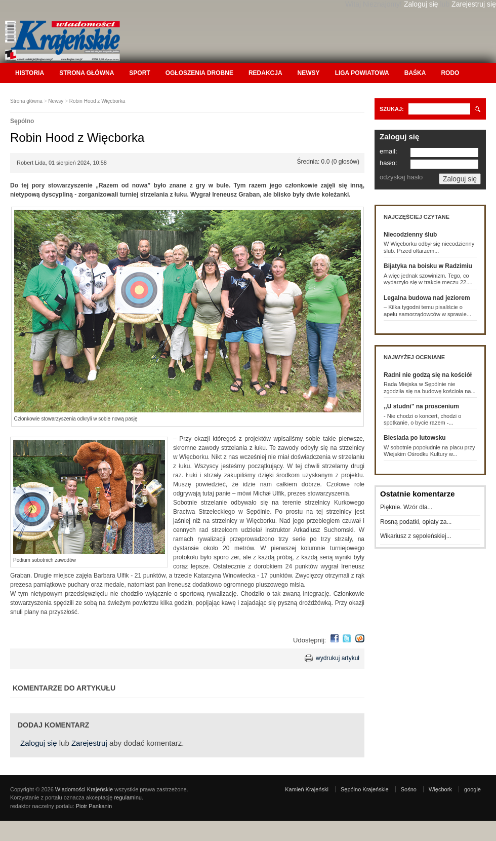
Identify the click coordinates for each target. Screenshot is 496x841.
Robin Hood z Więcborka (97, 101)
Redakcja (265, 73)
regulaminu (127, 797)
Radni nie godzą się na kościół (428, 374)
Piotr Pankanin (94, 806)
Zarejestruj (89, 743)
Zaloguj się (421, 4)
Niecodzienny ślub (410, 234)
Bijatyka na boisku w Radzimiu (428, 266)
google (472, 789)
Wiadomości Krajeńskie (84, 789)
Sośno (409, 789)
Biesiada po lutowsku (415, 437)
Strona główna (86, 73)
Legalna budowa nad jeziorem (427, 297)
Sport (139, 73)
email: (388, 151)
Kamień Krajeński (306, 789)
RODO (450, 73)
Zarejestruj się (473, 4)
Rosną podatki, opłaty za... (415, 521)
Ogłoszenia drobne (199, 73)
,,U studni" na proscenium (421, 406)
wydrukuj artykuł (337, 658)
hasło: (388, 163)
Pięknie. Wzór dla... (406, 507)
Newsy (309, 73)
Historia (29, 73)
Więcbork (440, 789)
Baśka (415, 73)
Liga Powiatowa (362, 73)
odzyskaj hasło (401, 177)
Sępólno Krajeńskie (365, 789)
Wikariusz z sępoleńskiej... (415, 536)
